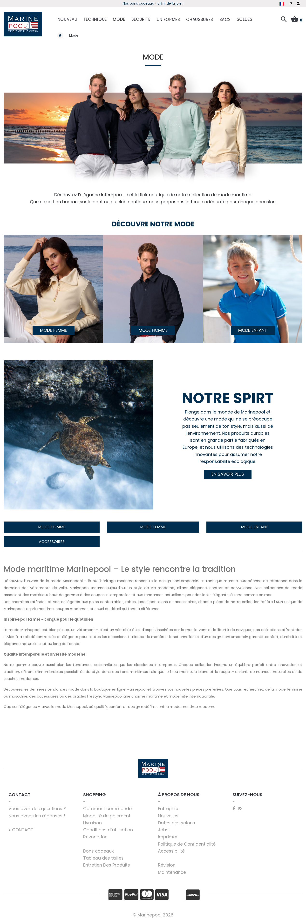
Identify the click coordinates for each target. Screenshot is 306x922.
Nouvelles (168, 816)
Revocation (95, 837)
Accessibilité (171, 851)
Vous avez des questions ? (37, 809)
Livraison (92, 823)
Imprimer (167, 837)
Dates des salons (176, 823)
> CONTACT (20, 830)
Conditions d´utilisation (108, 830)
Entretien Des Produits (106, 865)
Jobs (163, 830)
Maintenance (172, 872)
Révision (167, 865)
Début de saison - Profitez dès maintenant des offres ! (116, 3)
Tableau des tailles (103, 858)
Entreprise (168, 809)
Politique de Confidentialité (187, 844)
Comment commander (108, 809)
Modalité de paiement (106, 816)
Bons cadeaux (98, 851)
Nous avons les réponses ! (36, 816)
